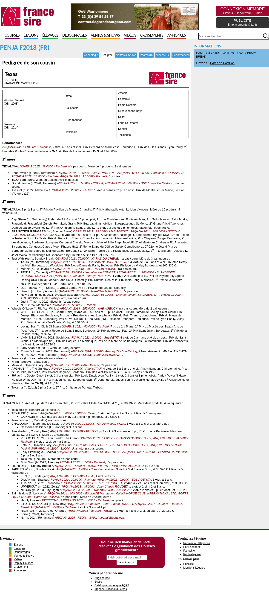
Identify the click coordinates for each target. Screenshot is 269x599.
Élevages (50, 35)
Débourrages (74, 35)
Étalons (31, 35)
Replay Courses (23, 563)
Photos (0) (146, 55)
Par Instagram (191, 554)
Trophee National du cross (110, 589)
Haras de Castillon (222, 63)
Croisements (151, 35)
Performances (181, 55)
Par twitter (189, 550)
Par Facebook (191, 547)
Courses (12, 35)
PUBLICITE (243, 22)
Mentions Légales (194, 567)
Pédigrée (107, 55)
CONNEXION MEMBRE (242, 11)
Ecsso (98, 581)
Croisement (21, 566)
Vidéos (130, 35)
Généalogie (91, 55)
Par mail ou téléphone (196, 543)
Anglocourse (102, 578)
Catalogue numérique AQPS (111, 585)
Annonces (176, 35)
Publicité (188, 564)
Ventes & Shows (105, 35)
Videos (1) (162, 55)
